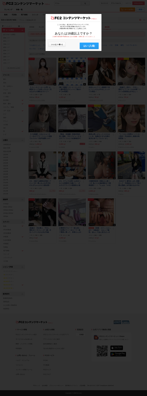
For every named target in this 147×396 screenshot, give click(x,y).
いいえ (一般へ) (57, 44)
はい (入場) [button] (89, 46)
